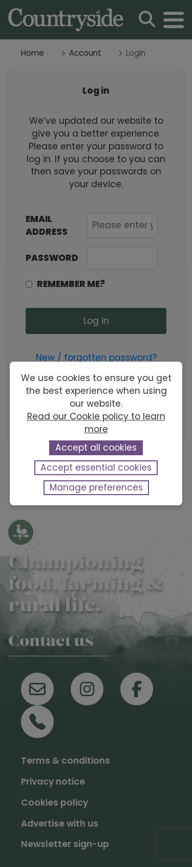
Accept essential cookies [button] (96, 467)
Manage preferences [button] (96, 487)
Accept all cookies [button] (96, 447)
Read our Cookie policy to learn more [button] (96, 422)
